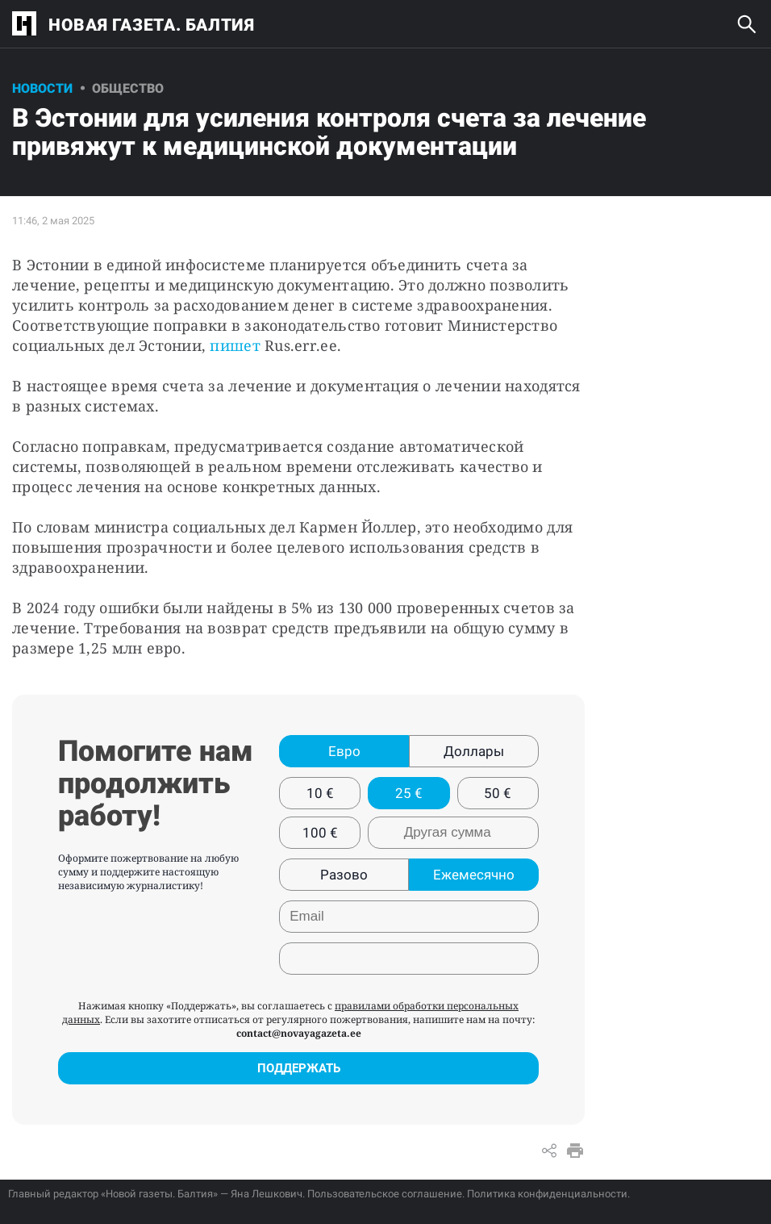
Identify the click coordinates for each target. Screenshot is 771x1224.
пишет (237, 345)
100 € (320, 833)
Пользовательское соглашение (384, 1194)
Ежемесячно (474, 875)
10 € (320, 793)
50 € (497, 793)
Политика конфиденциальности (547, 1194)
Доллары (474, 751)
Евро (344, 751)
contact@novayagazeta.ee (298, 1033)
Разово (344, 875)
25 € (409, 793)
